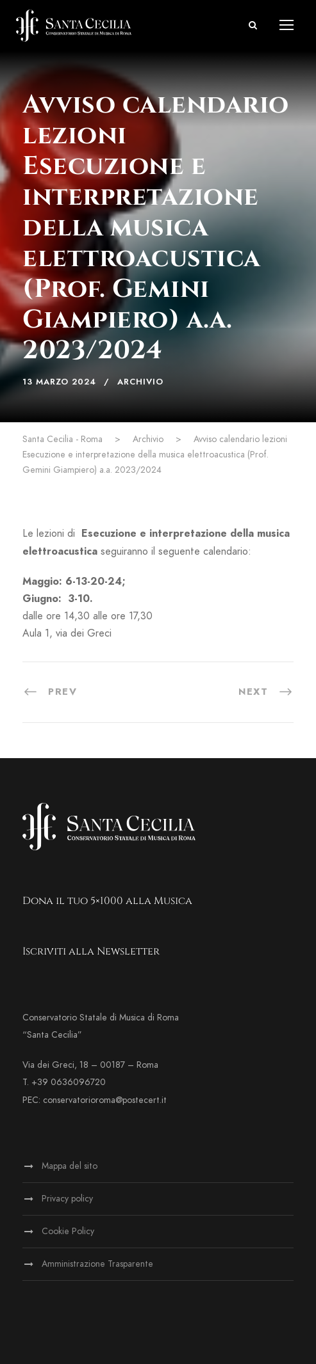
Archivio (140, 382)
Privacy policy (67, 1199)
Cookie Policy (68, 1231)
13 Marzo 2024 (59, 382)
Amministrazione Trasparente (97, 1264)
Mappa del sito (69, 1166)
